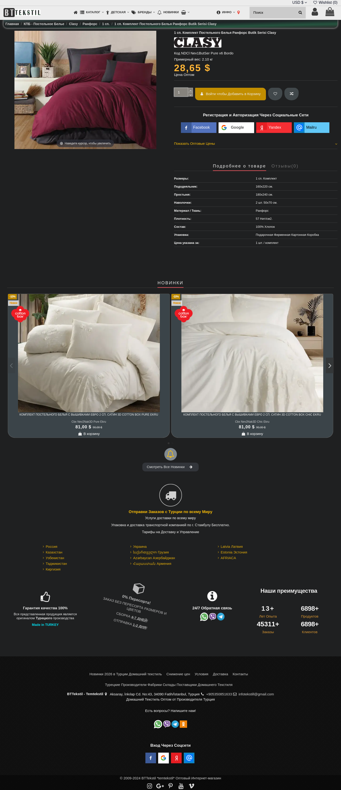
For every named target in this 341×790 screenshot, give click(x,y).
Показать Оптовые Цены (255, 143)
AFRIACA (228, 558)
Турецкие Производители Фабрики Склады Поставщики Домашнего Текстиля (169, 685)
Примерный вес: (187, 59)
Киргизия (53, 569)
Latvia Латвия (232, 546)
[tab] (255, 144)
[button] (92, 13)
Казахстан (54, 552)
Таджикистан (56, 564)
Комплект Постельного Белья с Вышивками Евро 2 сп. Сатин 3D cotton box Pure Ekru (88, 414)
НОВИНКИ (170, 283)
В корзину (89, 434)
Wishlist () (325, 2)
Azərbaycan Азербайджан (154, 558)
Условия (201, 674)
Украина (140, 546)
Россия (51, 546)
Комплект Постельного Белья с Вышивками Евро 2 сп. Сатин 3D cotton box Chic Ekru (252, 414)
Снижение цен (178, 674)
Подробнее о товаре (239, 166)
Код (177, 53)
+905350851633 (219, 694)
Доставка (220, 674)
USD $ (299, 2)
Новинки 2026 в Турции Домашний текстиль (126, 674)
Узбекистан (55, 558)
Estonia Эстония (234, 552)
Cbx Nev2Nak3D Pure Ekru (89, 421)
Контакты (240, 674)
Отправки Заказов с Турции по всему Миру (170, 511)
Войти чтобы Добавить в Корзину (231, 94)
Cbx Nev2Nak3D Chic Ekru (252, 421)
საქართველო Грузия (151, 552)
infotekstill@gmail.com (256, 694)
